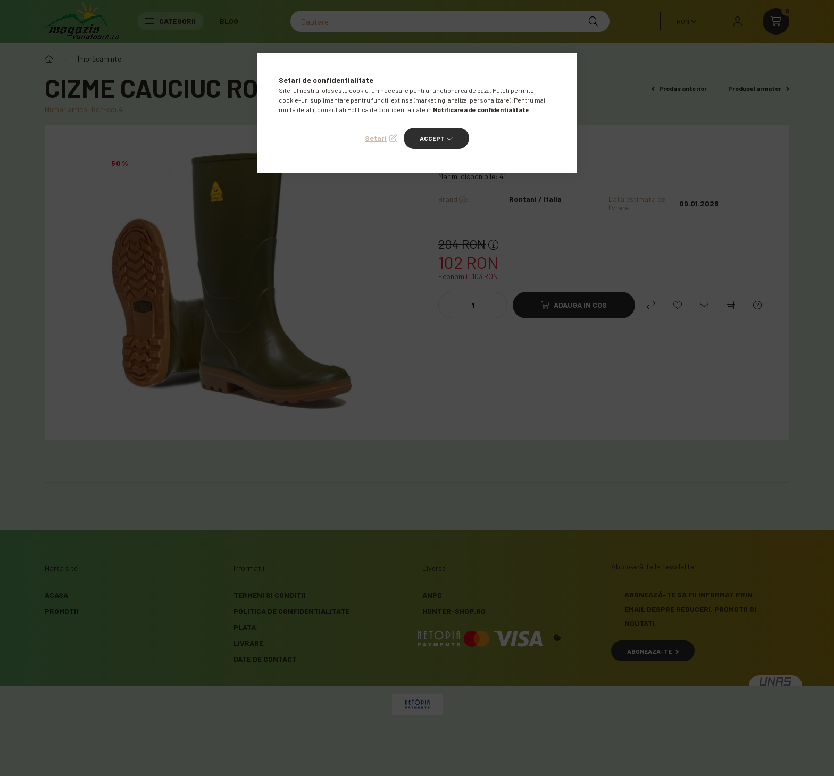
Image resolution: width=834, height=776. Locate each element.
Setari (376, 137)
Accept (432, 138)
